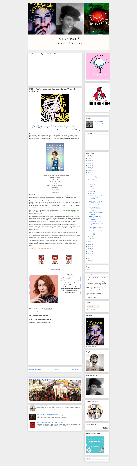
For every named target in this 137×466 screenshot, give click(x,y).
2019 (89, 172)
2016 (89, 244)
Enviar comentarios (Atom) (58, 375)
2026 (89, 156)
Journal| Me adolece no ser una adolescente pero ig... (95, 209)
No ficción (49, 311)
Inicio (56, 369)
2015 (89, 246)
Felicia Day (43, 311)
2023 (89, 163)
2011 (89, 256)
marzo (91, 234)
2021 (89, 168)
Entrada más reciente (35, 369)
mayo (91, 191)
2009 (89, 260)
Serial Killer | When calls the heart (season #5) (48, 414)
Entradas (90, 306)
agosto (91, 184)
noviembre (92, 179)
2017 (89, 241)
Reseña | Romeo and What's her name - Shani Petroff (95, 218)
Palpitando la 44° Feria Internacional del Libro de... (96, 223)
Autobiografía (36, 311)
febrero (91, 236)
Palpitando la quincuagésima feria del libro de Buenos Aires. (48, 379)
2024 (89, 160)
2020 (89, 170)
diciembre (92, 177)
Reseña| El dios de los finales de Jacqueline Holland (50, 422)
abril (90, 193)
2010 (89, 258)
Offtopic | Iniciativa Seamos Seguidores (46, 406)
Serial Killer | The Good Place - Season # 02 (95, 201)
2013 (89, 251)
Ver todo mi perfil (98, 124)
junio (90, 189)
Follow (88, 269)
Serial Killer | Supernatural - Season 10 (96, 213)
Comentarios (91, 309)
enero (91, 238)
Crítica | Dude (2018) (95, 205)
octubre (91, 182)
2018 (89, 175)
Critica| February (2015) (95, 231)
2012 (89, 253)
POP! (53, 311)
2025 (89, 158)
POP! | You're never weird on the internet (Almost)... (96, 197)
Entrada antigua (76, 369)
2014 (89, 249)
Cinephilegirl (99, 121)
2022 (89, 165)
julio (90, 186)
